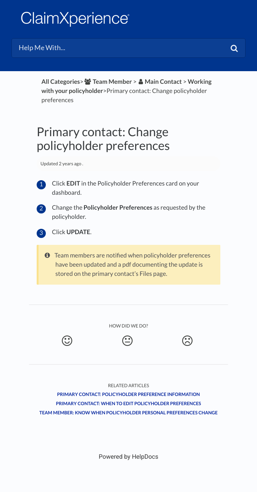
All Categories (61, 81)
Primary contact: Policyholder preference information (128, 394)
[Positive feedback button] (67, 340)
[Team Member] (108, 81)
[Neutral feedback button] (127, 340)
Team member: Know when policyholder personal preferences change (128, 412)
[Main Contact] (160, 81)
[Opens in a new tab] (128, 456)
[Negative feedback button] (187, 340)
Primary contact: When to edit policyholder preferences (128, 403)
